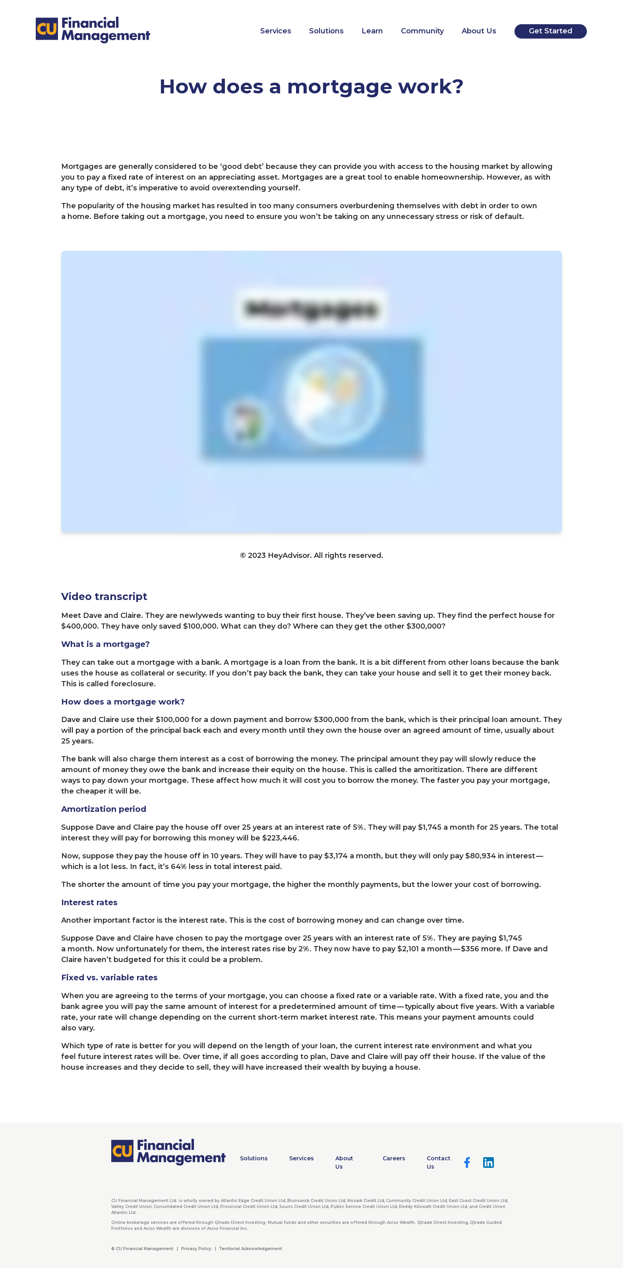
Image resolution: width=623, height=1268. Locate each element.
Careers (394, 1158)
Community (422, 31)
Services (275, 31)
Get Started (551, 31)
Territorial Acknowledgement (250, 1248)
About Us (479, 31)
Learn (372, 31)
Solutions (326, 31)
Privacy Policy (196, 1248)
